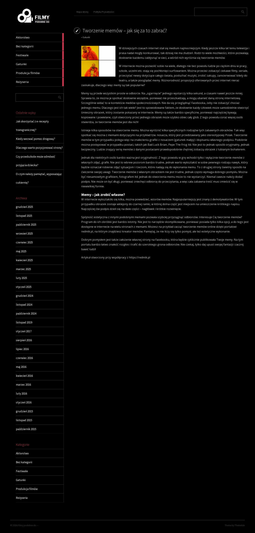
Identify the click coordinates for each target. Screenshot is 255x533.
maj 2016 (21, 367)
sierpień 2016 (24, 340)
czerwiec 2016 (24, 358)
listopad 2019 (24, 322)
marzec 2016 (23, 385)
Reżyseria (22, 498)
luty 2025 (21, 278)
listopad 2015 (24, 420)
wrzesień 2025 (24, 233)
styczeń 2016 (23, 402)
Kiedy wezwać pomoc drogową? (35, 139)
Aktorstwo (22, 453)
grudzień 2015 (24, 411)
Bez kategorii (24, 462)
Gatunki (21, 480)
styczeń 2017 (23, 331)
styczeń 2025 (23, 287)
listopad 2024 (24, 305)
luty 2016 (21, 393)
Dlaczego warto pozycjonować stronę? (39, 148)
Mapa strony (82, 11)
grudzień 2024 (24, 296)
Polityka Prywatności (104, 11)
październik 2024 (26, 313)
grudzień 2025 (24, 207)
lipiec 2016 (22, 349)
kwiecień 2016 (24, 376)
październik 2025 (26, 224)
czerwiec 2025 (24, 242)
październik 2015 (26, 429)
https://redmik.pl (139, 257)
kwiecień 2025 (24, 260)
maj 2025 (21, 251)
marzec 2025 (23, 269)
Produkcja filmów (27, 489)
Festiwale (22, 471)
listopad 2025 (24, 216)
